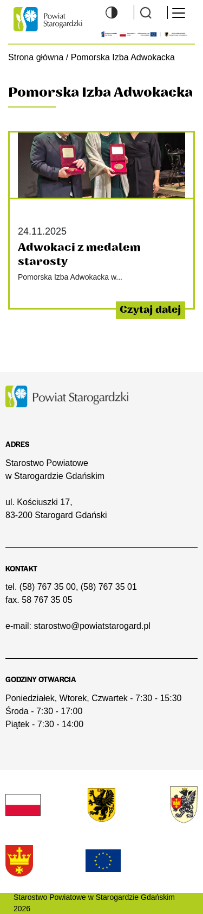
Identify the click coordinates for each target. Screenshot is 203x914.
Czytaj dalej (150, 309)
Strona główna (35, 57)
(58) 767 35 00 (47, 586)
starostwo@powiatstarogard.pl (92, 626)
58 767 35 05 (47, 599)
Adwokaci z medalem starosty (79, 254)
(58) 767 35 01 (109, 586)
